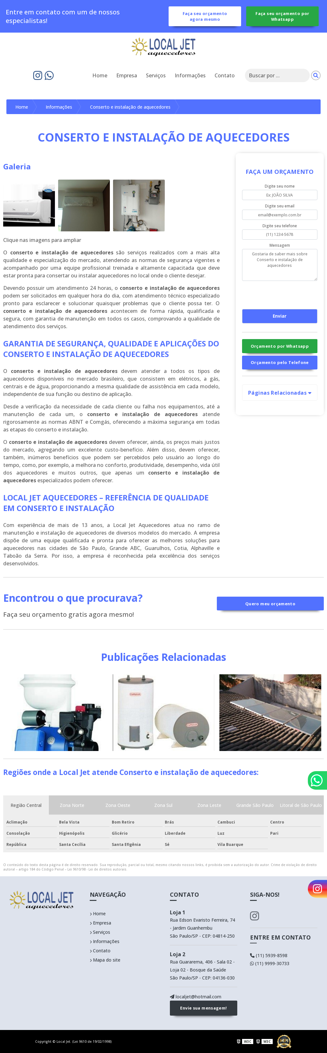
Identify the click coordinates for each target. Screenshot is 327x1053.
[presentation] (281, 294)
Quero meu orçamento (270, 604)
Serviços (156, 75)
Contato (225, 75)
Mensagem (280, 245)
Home (99, 75)
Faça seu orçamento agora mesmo (205, 16)
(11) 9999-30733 (269, 963)
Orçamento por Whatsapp (280, 346)
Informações (190, 75)
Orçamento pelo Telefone (280, 363)
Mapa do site (105, 960)
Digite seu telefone (279, 225)
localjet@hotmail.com (195, 997)
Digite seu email (279, 206)
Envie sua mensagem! (203, 1008)
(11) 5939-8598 (268, 955)
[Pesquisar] (316, 75)
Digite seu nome (280, 186)
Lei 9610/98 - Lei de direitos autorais (96, 869)
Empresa (126, 75)
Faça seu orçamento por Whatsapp (282, 16)
